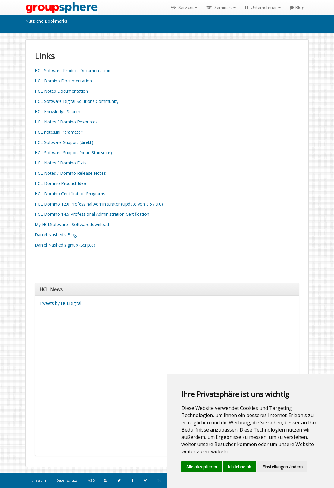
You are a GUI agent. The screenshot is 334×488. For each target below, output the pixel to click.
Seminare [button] (221, 7)
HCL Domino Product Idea (60, 183)
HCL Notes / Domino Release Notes (70, 173)
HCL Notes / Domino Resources (66, 122)
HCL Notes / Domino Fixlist (61, 163)
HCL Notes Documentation (61, 91)
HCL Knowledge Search (57, 111)
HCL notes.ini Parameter (58, 132)
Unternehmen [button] (263, 7)
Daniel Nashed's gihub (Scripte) (65, 245)
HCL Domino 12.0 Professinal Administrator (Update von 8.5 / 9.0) (99, 204)
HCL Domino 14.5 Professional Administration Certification (92, 214)
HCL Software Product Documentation (72, 70)
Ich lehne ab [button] (239, 467)
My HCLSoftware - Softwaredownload (72, 224)
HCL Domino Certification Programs (70, 193)
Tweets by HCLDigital (60, 303)
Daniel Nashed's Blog (56, 235)
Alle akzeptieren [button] (201, 467)
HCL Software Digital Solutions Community (76, 101)
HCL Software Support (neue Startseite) (73, 152)
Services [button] (184, 7)
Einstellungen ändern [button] (282, 467)
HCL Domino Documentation (63, 81)
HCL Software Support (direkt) (64, 142)
